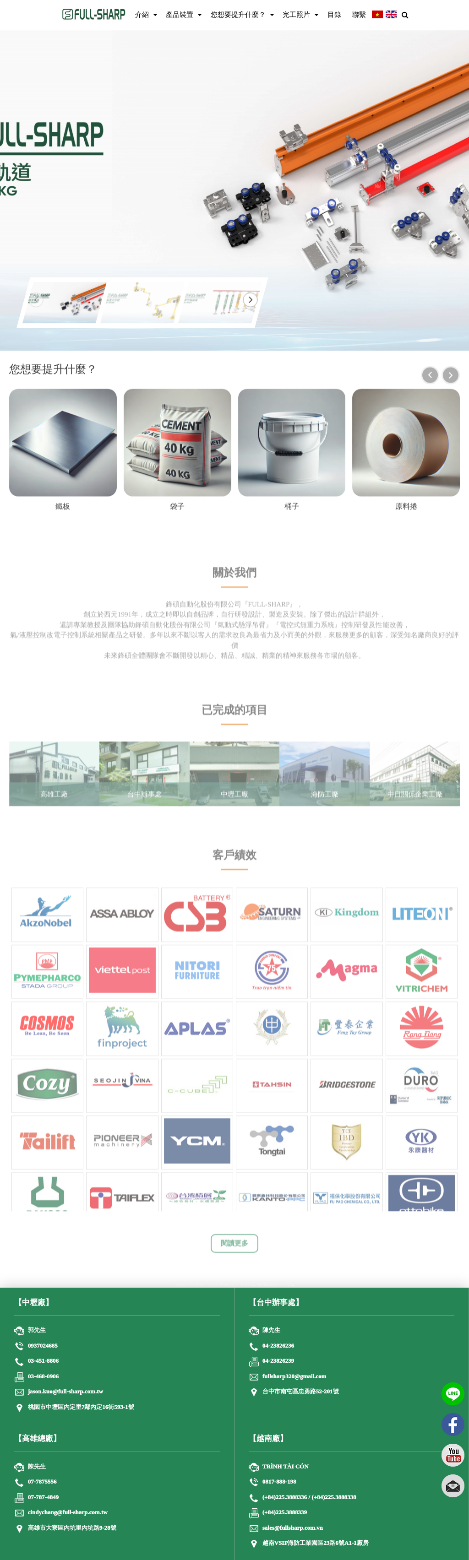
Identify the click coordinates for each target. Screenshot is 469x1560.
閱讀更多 (234, 1249)
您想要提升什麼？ (238, 14)
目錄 (334, 14)
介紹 (142, 14)
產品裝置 (179, 14)
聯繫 (359, 14)
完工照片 (296, 14)
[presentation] (430, 376)
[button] (250, 299)
